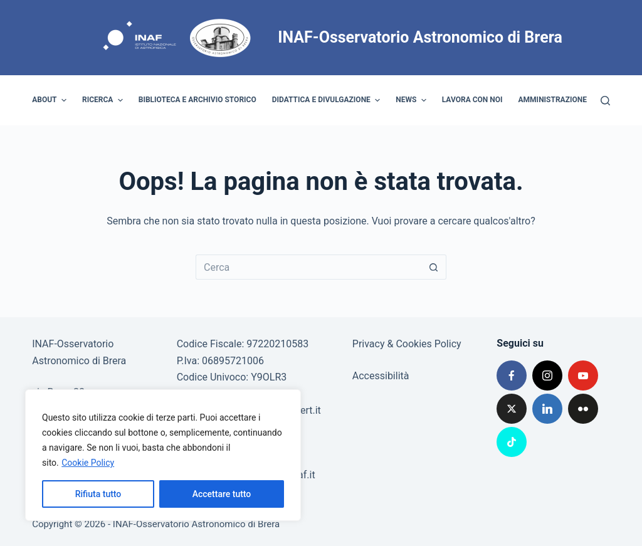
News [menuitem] (412, 100)
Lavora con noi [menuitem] (472, 99)
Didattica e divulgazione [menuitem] (328, 100)
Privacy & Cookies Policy (406, 344)
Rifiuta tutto (98, 494)
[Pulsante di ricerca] (433, 267)
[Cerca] (605, 100)
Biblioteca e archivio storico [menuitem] (197, 99)
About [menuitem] (51, 100)
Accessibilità (380, 376)
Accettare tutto (221, 494)
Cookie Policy (87, 463)
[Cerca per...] (308, 267)
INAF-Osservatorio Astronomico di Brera (420, 37)
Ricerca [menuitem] (104, 100)
